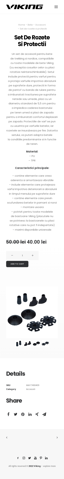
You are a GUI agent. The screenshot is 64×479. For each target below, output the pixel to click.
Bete (30, 24)
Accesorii (40, 24)
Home (21, 24)
